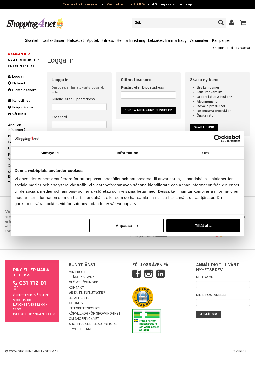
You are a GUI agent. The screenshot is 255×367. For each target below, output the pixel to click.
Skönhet (32, 40)
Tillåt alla (203, 225)
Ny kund (16, 83)
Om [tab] (205, 153)
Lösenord (59, 117)
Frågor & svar (20, 107)
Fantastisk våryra (80, 4)
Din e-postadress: (211, 295)
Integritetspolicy (84, 309)
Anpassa (127, 225)
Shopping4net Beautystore (93, 324)
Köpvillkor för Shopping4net (94, 314)
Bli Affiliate (79, 298)
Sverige (241, 352)
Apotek (93, 40)
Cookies (76, 303)
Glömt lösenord (22, 90)
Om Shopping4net (84, 319)
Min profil (77, 272)
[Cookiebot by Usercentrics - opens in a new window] (217, 138)
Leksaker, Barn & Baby (167, 40)
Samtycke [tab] (50, 153)
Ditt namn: (205, 277)
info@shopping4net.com (34, 314)
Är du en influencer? (16, 127)
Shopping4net (223, 48)
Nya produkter (23, 60)
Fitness (108, 40)
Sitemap (51, 352)
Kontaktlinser (52, 40)
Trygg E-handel (82, 329)
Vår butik (17, 114)
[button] (243, 23)
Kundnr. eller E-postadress (73, 99)
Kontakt (76, 288)
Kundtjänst (19, 101)
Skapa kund (204, 127)
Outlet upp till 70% (126, 4)
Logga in (244, 48)
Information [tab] (127, 153)
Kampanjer (221, 40)
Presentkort (21, 66)
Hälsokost (75, 40)
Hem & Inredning (131, 40)
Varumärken (199, 40)
